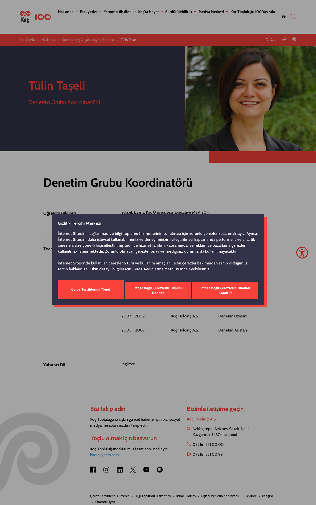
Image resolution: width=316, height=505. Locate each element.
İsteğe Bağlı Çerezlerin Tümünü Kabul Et (225, 289)
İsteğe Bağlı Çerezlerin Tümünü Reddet (157, 289)
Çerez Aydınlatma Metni (153, 270)
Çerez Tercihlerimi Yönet (90, 289)
